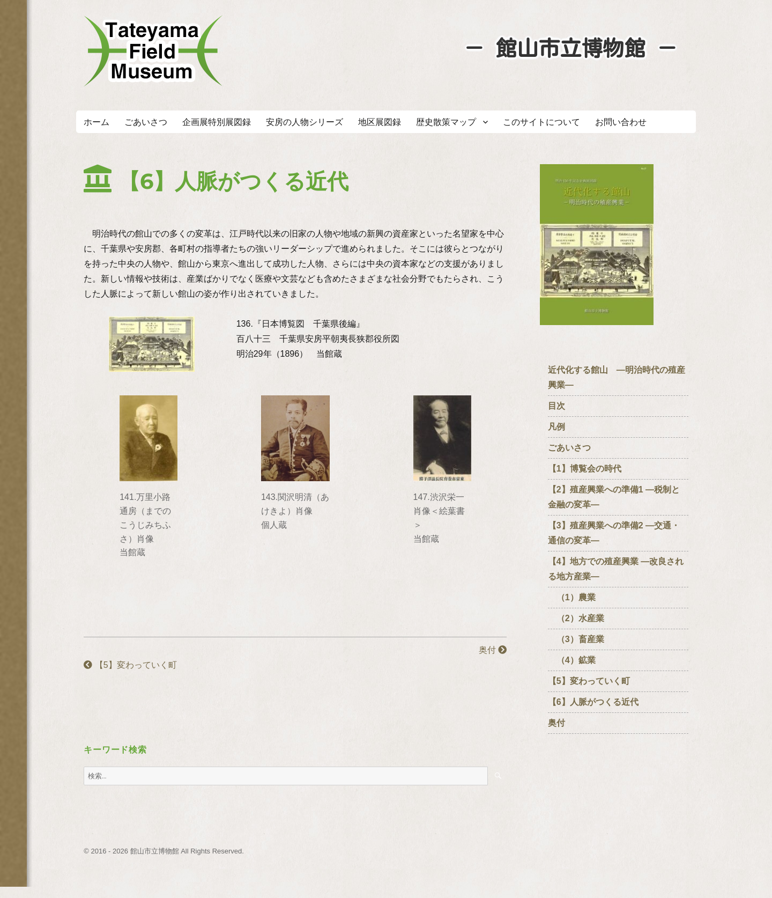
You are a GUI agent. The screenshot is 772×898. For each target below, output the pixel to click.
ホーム (96, 122)
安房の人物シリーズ (304, 122)
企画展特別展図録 (216, 122)
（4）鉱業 (572, 660)
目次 (556, 405)
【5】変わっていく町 (130, 664)
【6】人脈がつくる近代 (593, 701)
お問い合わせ (621, 122)
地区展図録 (379, 122)
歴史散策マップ (446, 122)
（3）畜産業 (576, 639)
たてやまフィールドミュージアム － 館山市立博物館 (153, 51)
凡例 (556, 426)
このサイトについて (541, 122)
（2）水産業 (576, 618)
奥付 (493, 649)
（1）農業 (572, 597)
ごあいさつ (145, 122)
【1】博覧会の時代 (584, 468)
